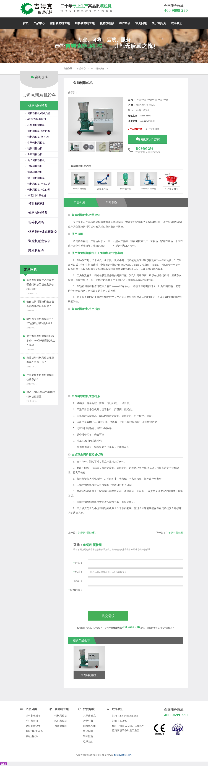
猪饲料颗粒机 (34, 144)
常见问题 (141, 23)
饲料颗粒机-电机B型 (38, 109)
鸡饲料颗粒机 (34, 162)
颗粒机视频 (107, 23)
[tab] (39, 101)
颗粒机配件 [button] (36, 246)
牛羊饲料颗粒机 (174, 532)
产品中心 (39, 23)
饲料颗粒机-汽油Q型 (38, 185)
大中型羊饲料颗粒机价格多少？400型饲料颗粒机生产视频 (41, 336)
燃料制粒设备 (33, 726)
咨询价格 (39, 73)
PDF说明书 (152, 129)
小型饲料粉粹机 (148, 181)
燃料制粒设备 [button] (38, 208)
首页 (25, 23)
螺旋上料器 (102, 181)
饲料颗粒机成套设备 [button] (42, 227)
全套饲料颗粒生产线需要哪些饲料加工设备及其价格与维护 (40, 280)
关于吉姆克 (159, 23)
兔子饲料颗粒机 (36, 156)
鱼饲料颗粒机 (34, 150)
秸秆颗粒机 (32, 721)
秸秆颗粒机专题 (60, 23)
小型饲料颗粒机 (36, 121)
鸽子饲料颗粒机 (86, 532)
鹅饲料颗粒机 (34, 168)
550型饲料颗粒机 (36, 191)
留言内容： (75, 590)
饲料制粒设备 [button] (38, 101)
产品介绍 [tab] (79, 202)
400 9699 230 (176, 10)
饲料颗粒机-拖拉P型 (38, 132)
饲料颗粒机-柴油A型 (38, 127)
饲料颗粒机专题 (85, 23)
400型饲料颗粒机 (36, 115)
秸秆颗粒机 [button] (36, 199)
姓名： (78, 562)
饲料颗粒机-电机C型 (38, 179)
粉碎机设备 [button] (36, 218)
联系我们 (176, 23)
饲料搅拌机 (125, 181)
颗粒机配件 (32, 736)
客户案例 (124, 23)
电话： (78, 572)
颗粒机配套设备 (34, 731)
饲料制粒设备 (97, 68)
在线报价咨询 (148, 139)
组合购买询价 (171, 181)
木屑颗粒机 (60, 726)
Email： (78, 581)
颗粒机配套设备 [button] (39, 237)
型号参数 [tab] (115, 202)
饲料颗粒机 (60, 715)
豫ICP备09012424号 (123, 755)
